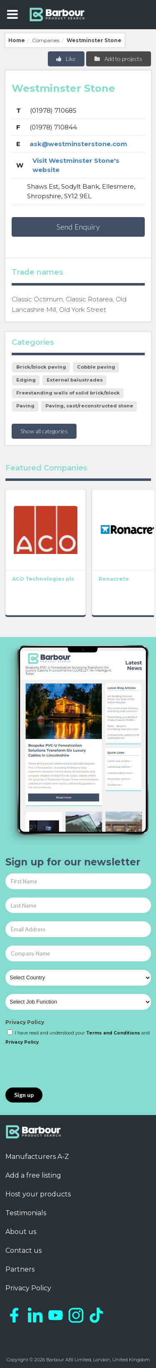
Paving (25, 406)
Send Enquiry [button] (78, 226)
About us (20, 1232)
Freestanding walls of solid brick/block (68, 393)
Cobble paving (96, 367)
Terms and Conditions (113, 1033)
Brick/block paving (41, 367)
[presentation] (68, 1067)
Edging (26, 380)
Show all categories (44, 431)
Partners (20, 1269)
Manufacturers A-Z (37, 1157)
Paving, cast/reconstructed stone (89, 406)
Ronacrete (114, 579)
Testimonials (25, 1213)
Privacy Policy (24, 1022)
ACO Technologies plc (43, 579)
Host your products (38, 1194)
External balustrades (75, 380)
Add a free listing (33, 1175)
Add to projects (118, 58)
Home (16, 40)
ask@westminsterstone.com (78, 144)
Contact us (23, 1250)
